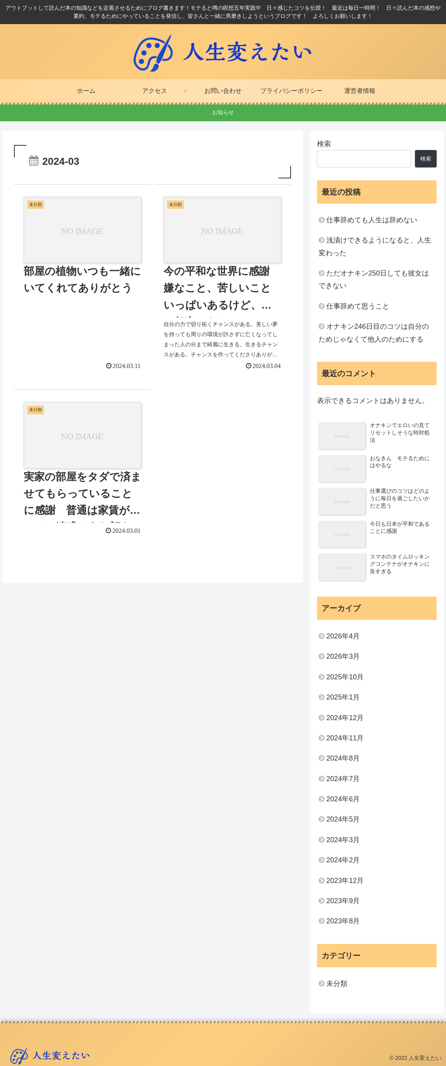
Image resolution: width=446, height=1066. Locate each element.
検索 (324, 144)
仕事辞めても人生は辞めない (371, 220)
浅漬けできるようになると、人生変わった (375, 246)
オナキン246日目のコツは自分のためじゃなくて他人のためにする (374, 333)
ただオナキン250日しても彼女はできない (374, 279)
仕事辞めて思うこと (357, 306)
